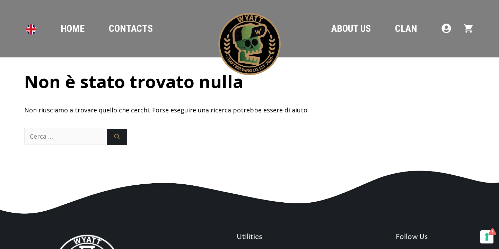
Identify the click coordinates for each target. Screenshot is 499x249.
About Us (351, 28)
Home (73, 28)
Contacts (131, 28)
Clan (406, 28)
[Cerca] (117, 137)
